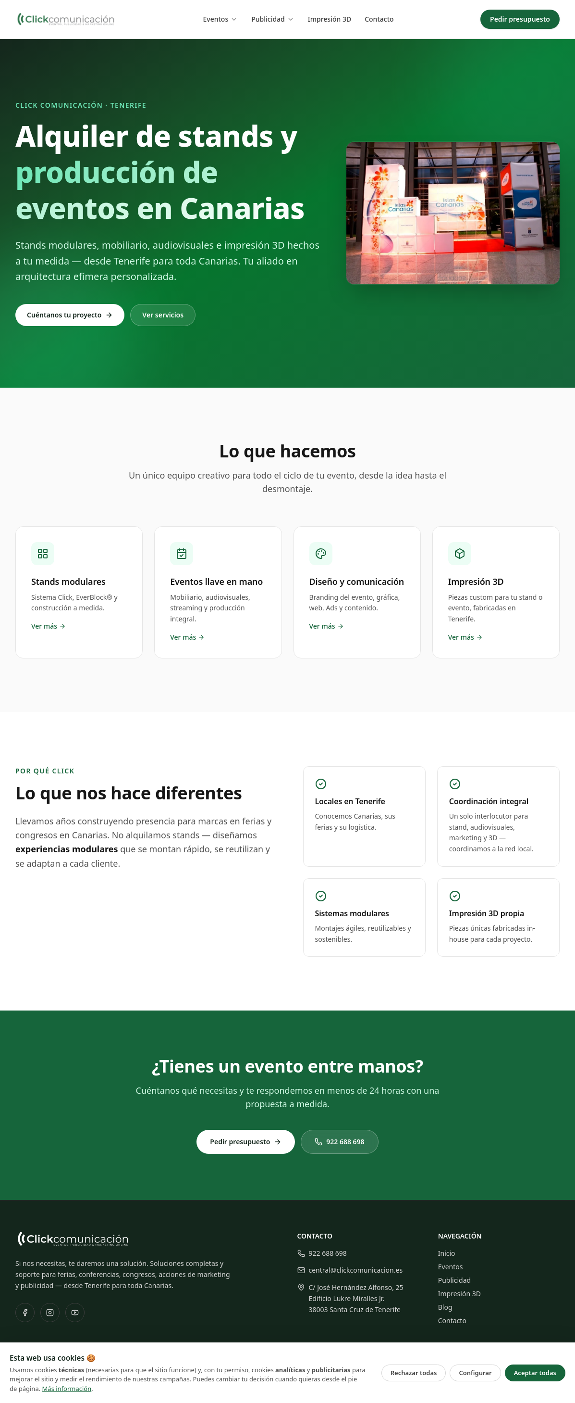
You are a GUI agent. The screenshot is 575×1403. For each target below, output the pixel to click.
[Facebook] (25, 1312)
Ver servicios (163, 314)
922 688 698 (339, 1141)
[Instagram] (50, 1312)
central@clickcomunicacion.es (350, 1270)
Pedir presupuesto (520, 19)
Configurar (475, 1372)
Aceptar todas (535, 1372)
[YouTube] (75, 1312)
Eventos (220, 19)
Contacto (379, 19)
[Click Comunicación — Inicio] (65, 19)
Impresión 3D (329, 19)
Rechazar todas (414, 1372)
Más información (67, 1388)
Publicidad (272, 19)
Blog (445, 1307)
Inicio (446, 1253)
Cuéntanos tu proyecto (70, 314)
